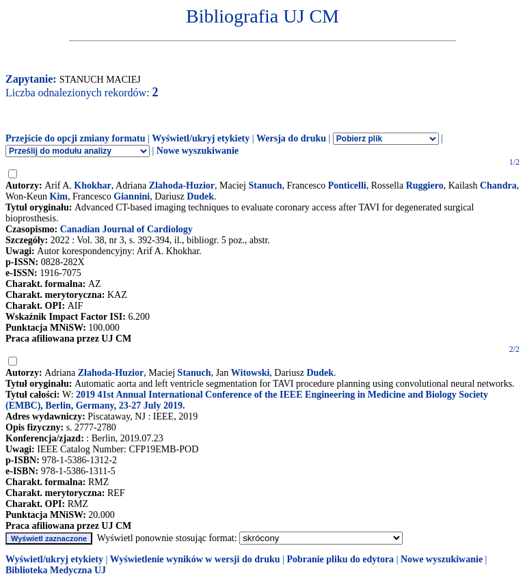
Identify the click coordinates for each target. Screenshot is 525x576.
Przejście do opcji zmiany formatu (75, 138)
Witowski (250, 373)
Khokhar (92, 185)
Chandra (498, 185)
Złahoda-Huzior (111, 373)
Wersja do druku (291, 138)
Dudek (200, 196)
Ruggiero (425, 185)
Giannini (131, 196)
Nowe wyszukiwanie (198, 151)
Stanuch (265, 185)
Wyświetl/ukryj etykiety (201, 138)
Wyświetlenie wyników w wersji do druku (195, 559)
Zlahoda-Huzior (182, 185)
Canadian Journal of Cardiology (126, 229)
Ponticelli (347, 185)
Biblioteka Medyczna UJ (55, 570)
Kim (59, 196)
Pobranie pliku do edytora (340, 559)
